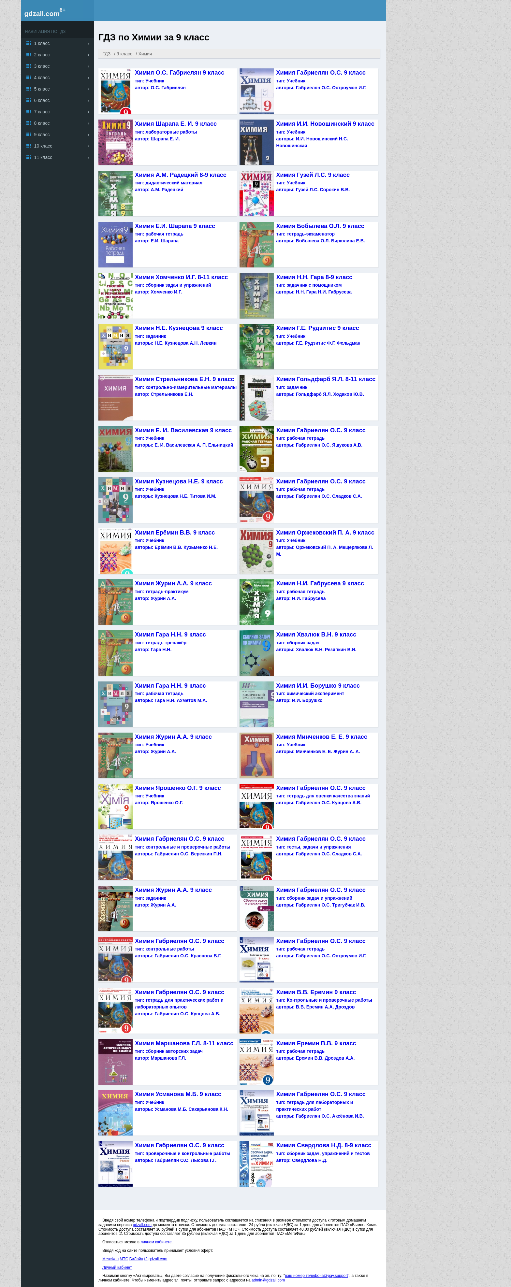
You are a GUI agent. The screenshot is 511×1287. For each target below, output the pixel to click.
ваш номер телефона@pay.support (316, 1275)
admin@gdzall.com (268, 1280)
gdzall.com (42, 13)
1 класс (42, 43)
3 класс (42, 66)
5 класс (42, 89)
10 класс (43, 146)
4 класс (42, 77)
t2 (146, 1259)
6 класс (42, 100)
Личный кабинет (117, 1267)
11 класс (43, 157)
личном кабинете (156, 1242)
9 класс (42, 134)
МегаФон (110, 1259)
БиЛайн (136, 1259)
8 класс (42, 123)
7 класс (42, 111)
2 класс (42, 54)
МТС (124, 1259)
